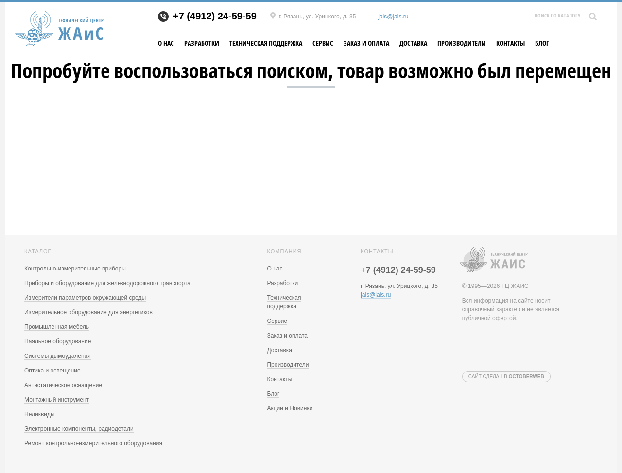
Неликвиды (39, 414)
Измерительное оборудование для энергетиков (88, 312)
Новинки (301, 408)
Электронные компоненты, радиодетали (79, 428)
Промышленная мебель (56, 326)
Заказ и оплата (366, 43)
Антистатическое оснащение (63, 385)
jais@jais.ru (393, 16)
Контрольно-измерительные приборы (75, 268)
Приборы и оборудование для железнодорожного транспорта (107, 283)
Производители (461, 43)
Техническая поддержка (265, 43)
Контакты (510, 43)
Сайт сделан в (506, 376)
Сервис (322, 43)
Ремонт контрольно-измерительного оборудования (93, 443)
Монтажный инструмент (56, 399)
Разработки (201, 43)
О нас (166, 43)
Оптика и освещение (52, 370)
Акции (275, 408)
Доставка (413, 43)
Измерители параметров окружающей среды (85, 297)
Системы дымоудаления (57, 356)
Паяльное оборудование (57, 341)
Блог (542, 43)
